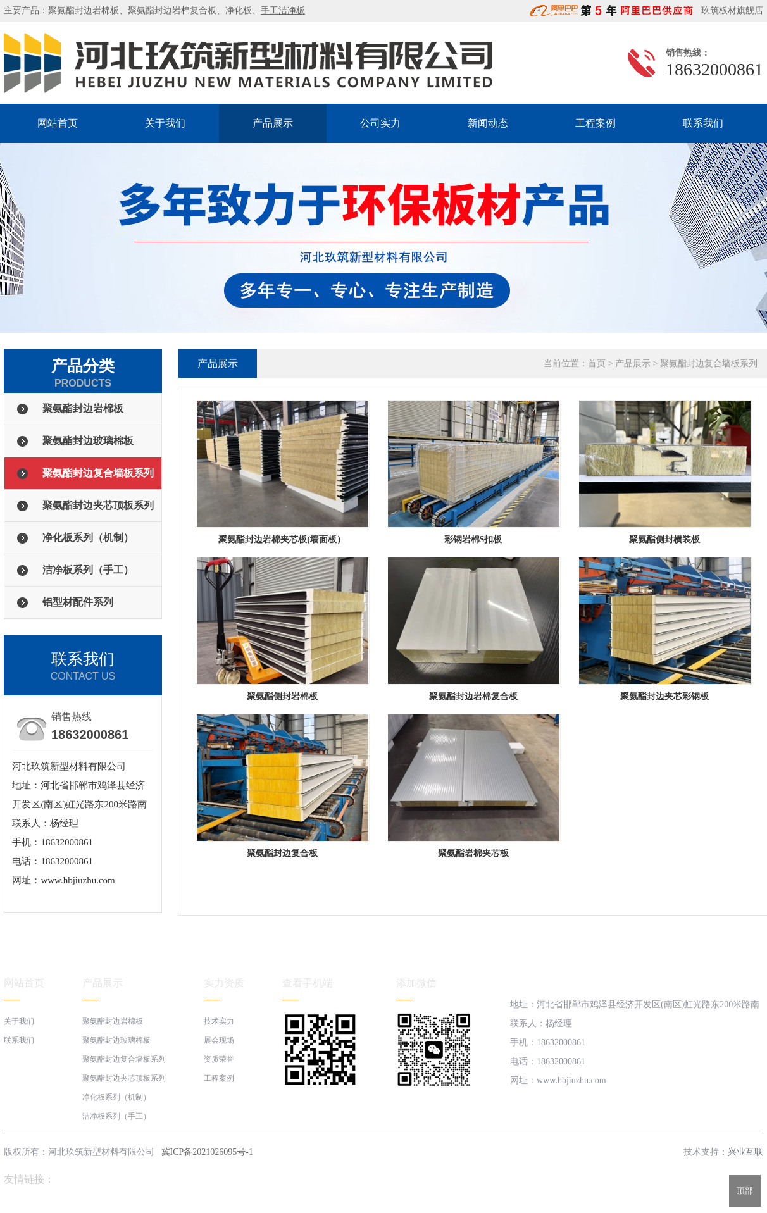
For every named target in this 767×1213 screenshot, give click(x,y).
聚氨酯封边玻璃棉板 (88, 440)
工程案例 (595, 123)
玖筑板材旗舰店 (729, 10)
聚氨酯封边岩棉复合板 (172, 10)
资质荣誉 (219, 1059)
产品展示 (273, 123)
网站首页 (57, 123)
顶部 (745, 1190)
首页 (597, 363)
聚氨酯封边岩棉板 (83, 10)
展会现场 (219, 1040)
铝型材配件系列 (77, 602)
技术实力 (219, 1021)
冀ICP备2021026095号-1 (207, 1152)
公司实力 (380, 123)
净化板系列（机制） (88, 537)
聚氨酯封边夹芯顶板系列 (98, 505)
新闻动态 (488, 123)
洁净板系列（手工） (88, 569)
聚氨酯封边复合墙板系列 (98, 473)
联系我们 (703, 123)
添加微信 (416, 983)
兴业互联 (745, 1152)
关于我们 (165, 123)
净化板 (238, 10)
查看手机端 (307, 983)
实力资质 (224, 983)
